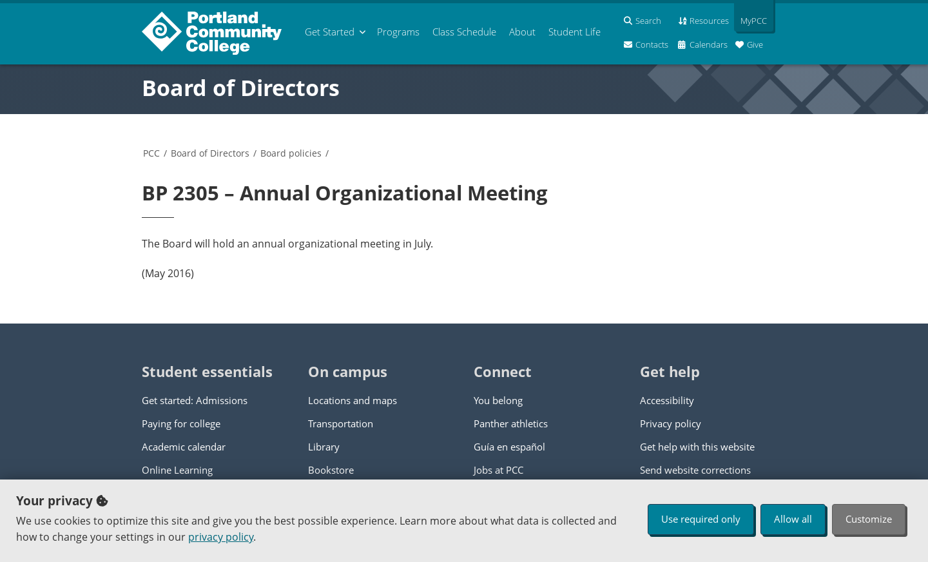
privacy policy (220, 537)
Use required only (700, 518)
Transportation (340, 423)
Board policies (291, 153)
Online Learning (177, 469)
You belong (498, 400)
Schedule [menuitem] (464, 31)
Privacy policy (670, 423)
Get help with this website (697, 446)
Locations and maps (352, 400)
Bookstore (331, 469)
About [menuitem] (522, 31)
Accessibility (667, 400)
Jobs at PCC (498, 469)
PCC (151, 153)
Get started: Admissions (194, 400)
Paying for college (181, 423)
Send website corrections (695, 469)
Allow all (793, 518)
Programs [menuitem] (398, 31)
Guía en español (509, 446)
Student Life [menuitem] (574, 31)
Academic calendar (184, 446)
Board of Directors (241, 87)
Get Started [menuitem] (329, 31)
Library (324, 446)
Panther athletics (511, 423)
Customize (869, 518)
